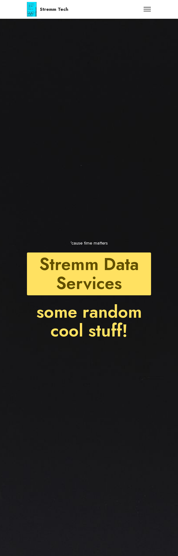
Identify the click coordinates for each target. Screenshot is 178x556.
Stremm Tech (54, 9)
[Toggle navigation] (147, 9)
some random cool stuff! (89, 321)
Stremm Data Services (89, 273)
